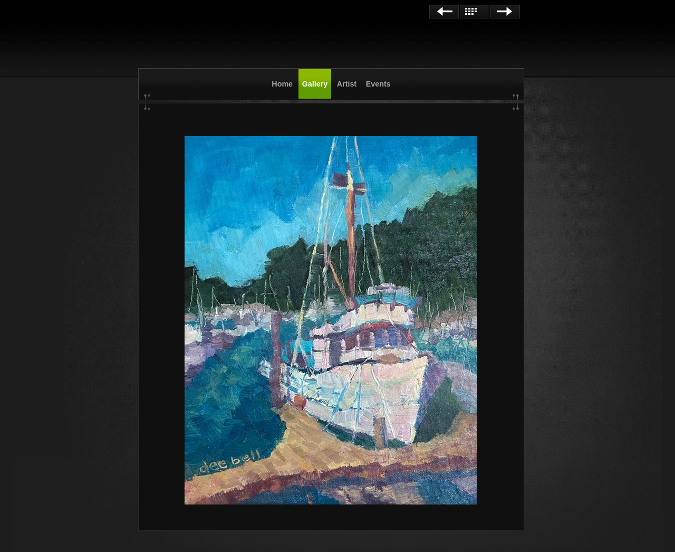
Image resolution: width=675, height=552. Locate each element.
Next (505, 11)
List (474, 11)
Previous (444, 11)
